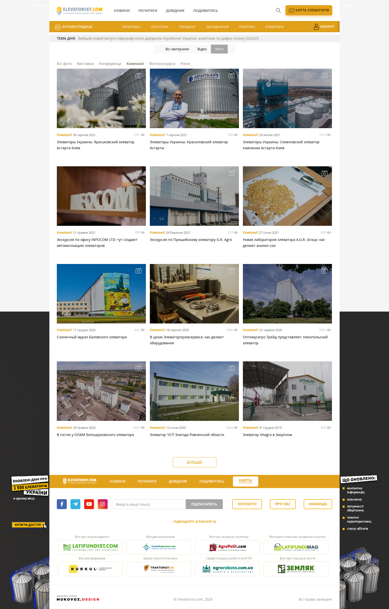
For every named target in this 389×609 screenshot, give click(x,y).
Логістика (159, 27)
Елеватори (274, 27)
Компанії (135, 63)
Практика (247, 27)
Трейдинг (187, 27)
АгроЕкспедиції (73, 27)
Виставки (85, 63)
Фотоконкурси (162, 63)
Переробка (131, 27)
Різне (185, 63)
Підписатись (204, 504)
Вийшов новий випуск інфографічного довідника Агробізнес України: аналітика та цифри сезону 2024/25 (168, 38)
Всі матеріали (177, 49)
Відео (202, 49)
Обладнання (217, 27)
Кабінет (324, 27)
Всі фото (64, 63)
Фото (219, 49)
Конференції (110, 63)
